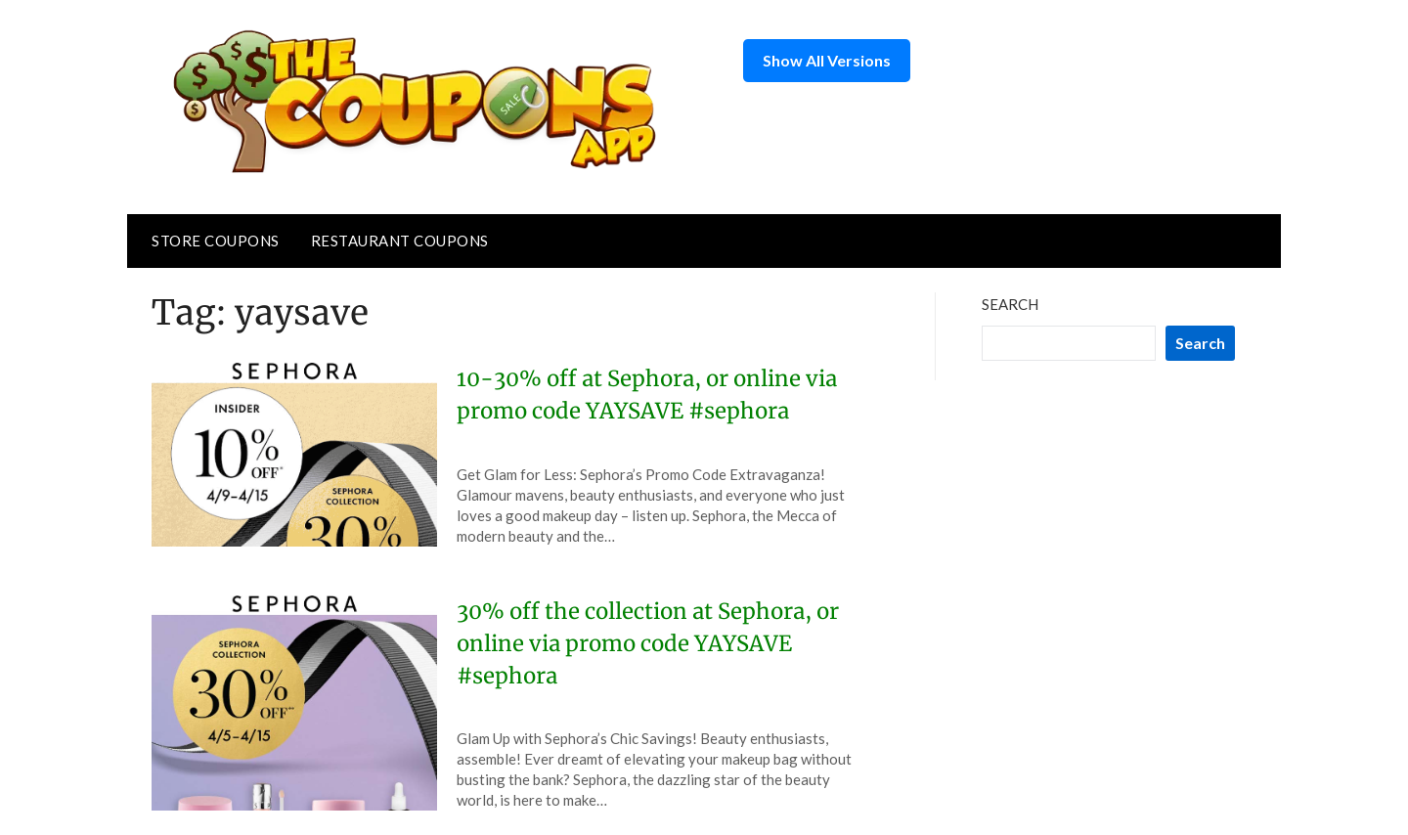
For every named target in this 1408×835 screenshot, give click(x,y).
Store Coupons (216, 240)
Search (1010, 304)
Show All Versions (827, 60)
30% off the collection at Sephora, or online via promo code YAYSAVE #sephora (648, 643)
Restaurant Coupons (400, 240)
